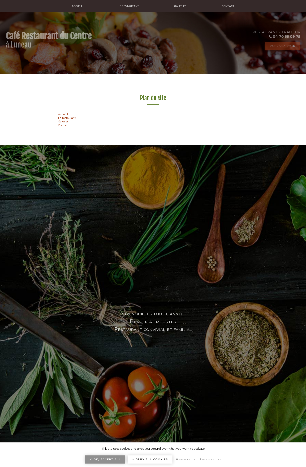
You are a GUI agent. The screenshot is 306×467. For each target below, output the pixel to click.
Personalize (185, 459)
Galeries (180, 6)
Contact (228, 6)
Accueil (77, 6)
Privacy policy (211, 459)
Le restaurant (128, 6)
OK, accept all (105, 459)
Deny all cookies (150, 459)
